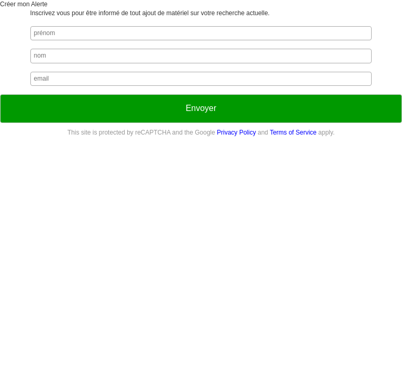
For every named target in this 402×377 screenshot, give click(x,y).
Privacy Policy (236, 132)
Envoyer (201, 108)
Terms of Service (293, 132)
